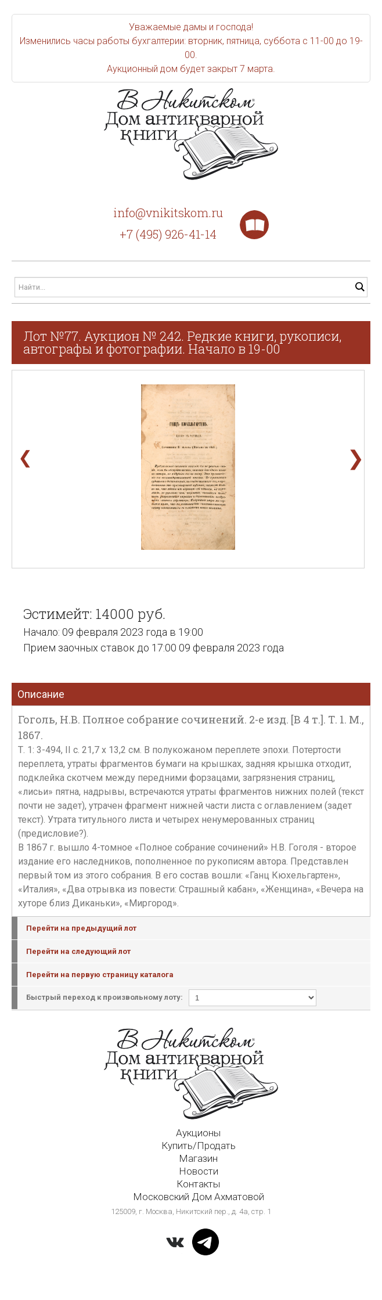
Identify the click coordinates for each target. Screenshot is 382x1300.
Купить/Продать (198, 1145)
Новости (198, 1171)
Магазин (198, 1158)
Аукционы (198, 1133)
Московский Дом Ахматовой (198, 1196)
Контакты (198, 1184)
